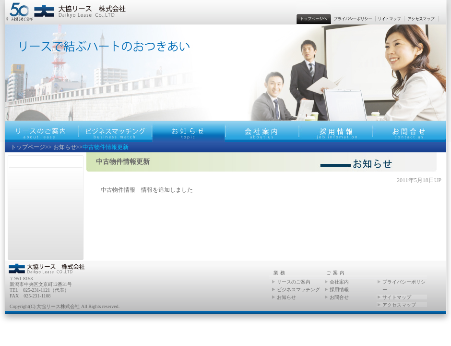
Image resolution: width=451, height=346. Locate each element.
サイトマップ (396, 297)
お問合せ (339, 297)
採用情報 (339, 289)
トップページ (28, 147)
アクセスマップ (399, 305)
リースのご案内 (293, 281)
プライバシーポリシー (404, 285)
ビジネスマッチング (298, 289)
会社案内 (339, 281)
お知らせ (64, 147)
